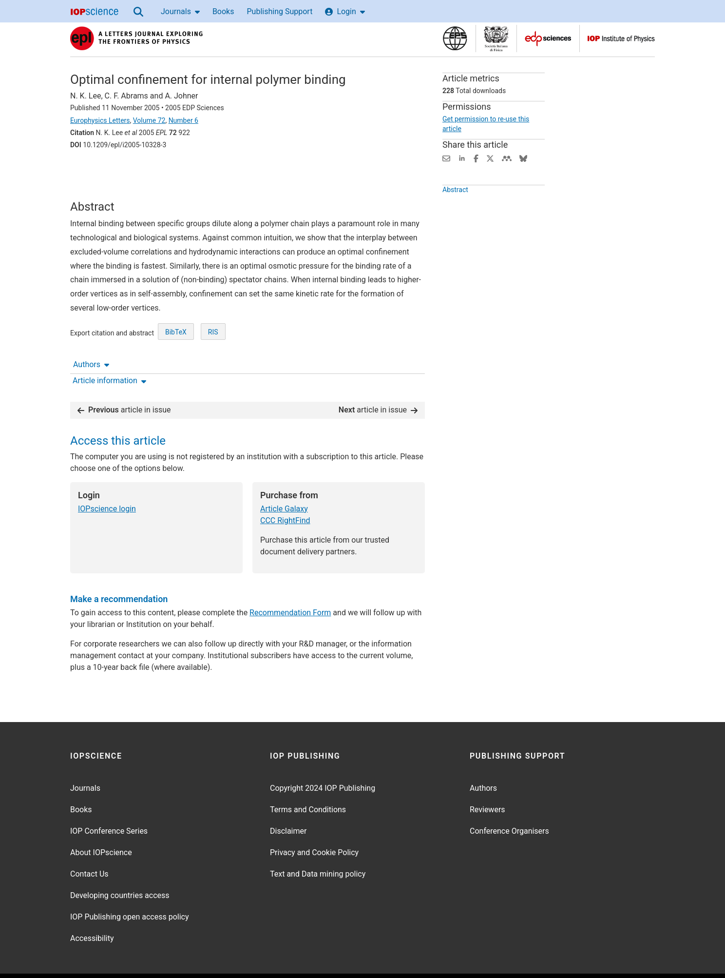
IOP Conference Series (109, 804)
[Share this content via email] (446, 157)
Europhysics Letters (100, 120)
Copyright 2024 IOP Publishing (322, 761)
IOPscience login (107, 482)
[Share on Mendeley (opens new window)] (507, 157)
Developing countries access (120, 868)
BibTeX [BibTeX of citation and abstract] (176, 349)
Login (344, 11)
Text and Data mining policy (317, 847)
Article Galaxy (284, 482)
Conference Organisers (509, 804)
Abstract (455, 193)
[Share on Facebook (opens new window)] (476, 157)
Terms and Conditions (308, 782)
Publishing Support (279, 11)
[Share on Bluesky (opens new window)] (523, 157)
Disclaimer (288, 804)
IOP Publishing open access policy (129, 890)
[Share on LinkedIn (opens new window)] (462, 157)
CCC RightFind (285, 493)
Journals (180, 11)
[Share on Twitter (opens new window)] (490, 157)
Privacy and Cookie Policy (314, 825)
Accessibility (92, 911)
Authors (91, 171)
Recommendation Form (290, 585)
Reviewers (487, 782)
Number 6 (183, 120)
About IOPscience (101, 825)
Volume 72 (149, 120)
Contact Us (89, 847)
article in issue (124, 383)
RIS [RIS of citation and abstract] (213, 349)
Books (223, 11)
